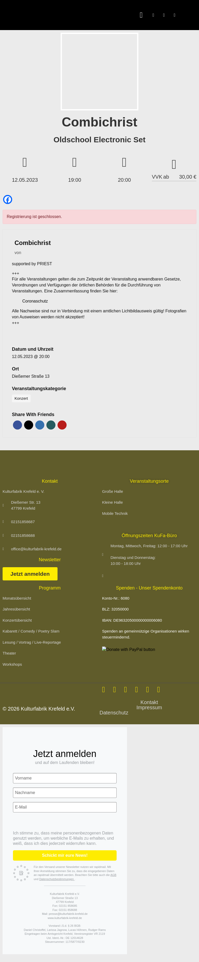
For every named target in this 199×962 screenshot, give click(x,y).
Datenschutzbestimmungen (56, 879)
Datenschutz (114, 712)
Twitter (28, 425)
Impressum (149, 707)
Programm (50, 588)
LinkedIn (39, 425)
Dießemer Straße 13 (30, 376)
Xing (50, 425)
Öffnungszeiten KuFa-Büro (149, 535)
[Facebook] (7, 199)
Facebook (17, 425)
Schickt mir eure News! (65, 855)
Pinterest (62, 425)
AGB (113, 874)
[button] (141, 15)
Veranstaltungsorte (149, 481)
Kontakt (149, 702)
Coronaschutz (35, 301)
